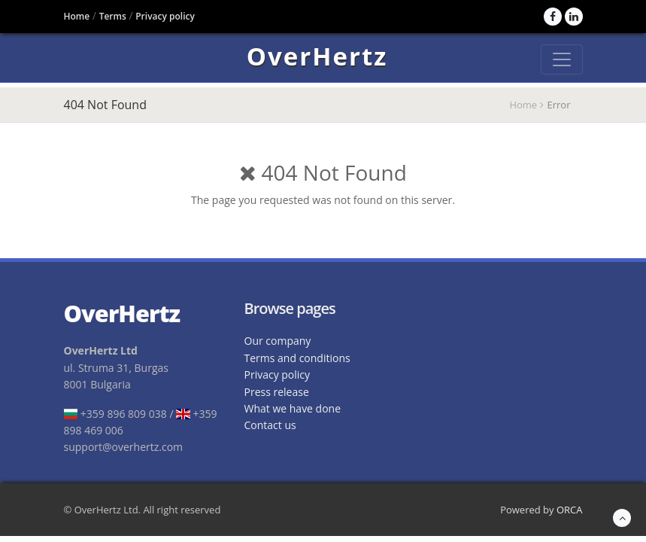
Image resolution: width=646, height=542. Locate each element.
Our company (277, 340)
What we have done (292, 408)
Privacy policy (165, 16)
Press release (276, 392)
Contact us (270, 425)
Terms (112, 16)
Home (77, 16)
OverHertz (317, 58)
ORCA (570, 509)
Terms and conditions (297, 358)
